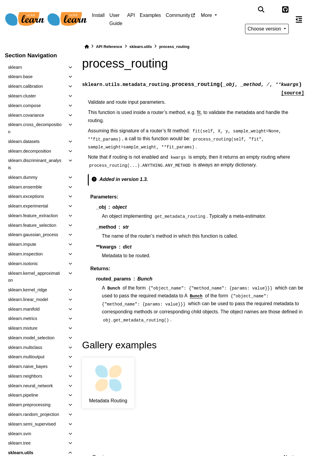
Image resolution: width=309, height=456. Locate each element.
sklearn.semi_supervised (32, 424)
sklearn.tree (19, 443)
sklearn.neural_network (30, 385)
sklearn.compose (24, 105)
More (207, 15)
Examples (150, 15)
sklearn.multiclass (25, 347)
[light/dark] (273, 10)
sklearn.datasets (24, 141)
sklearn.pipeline (23, 395)
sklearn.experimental (28, 206)
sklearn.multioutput (26, 356)
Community (178, 15)
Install (98, 15)
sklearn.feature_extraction (33, 215)
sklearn (15, 67)
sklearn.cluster (22, 95)
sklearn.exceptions (26, 196)
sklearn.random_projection (33, 414)
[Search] (261, 10)
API (131, 15)
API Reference (109, 46)
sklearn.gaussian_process (33, 234)
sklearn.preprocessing (29, 404)
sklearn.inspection (25, 254)
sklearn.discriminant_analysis (34, 164)
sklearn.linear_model (28, 299)
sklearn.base (20, 76)
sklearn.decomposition (29, 151)
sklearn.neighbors (25, 376)
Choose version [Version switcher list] (265, 28)
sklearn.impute (22, 244)
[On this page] (299, 19)
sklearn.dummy (22, 177)
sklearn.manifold (24, 309)
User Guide (116, 19)
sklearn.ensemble (25, 187)
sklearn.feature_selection (32, 225)
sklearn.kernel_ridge (27, 289)
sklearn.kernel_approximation (34, 277)
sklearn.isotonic (23, 263)
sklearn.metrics (22, 318)
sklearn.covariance (26, 115)
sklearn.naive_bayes (27, 366)
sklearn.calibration (25, 86)
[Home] (86, 46)
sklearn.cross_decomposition (35, 128)
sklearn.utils (140, 46)
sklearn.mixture (22, 328)
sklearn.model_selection (31, 337)
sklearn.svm (19, 433)
